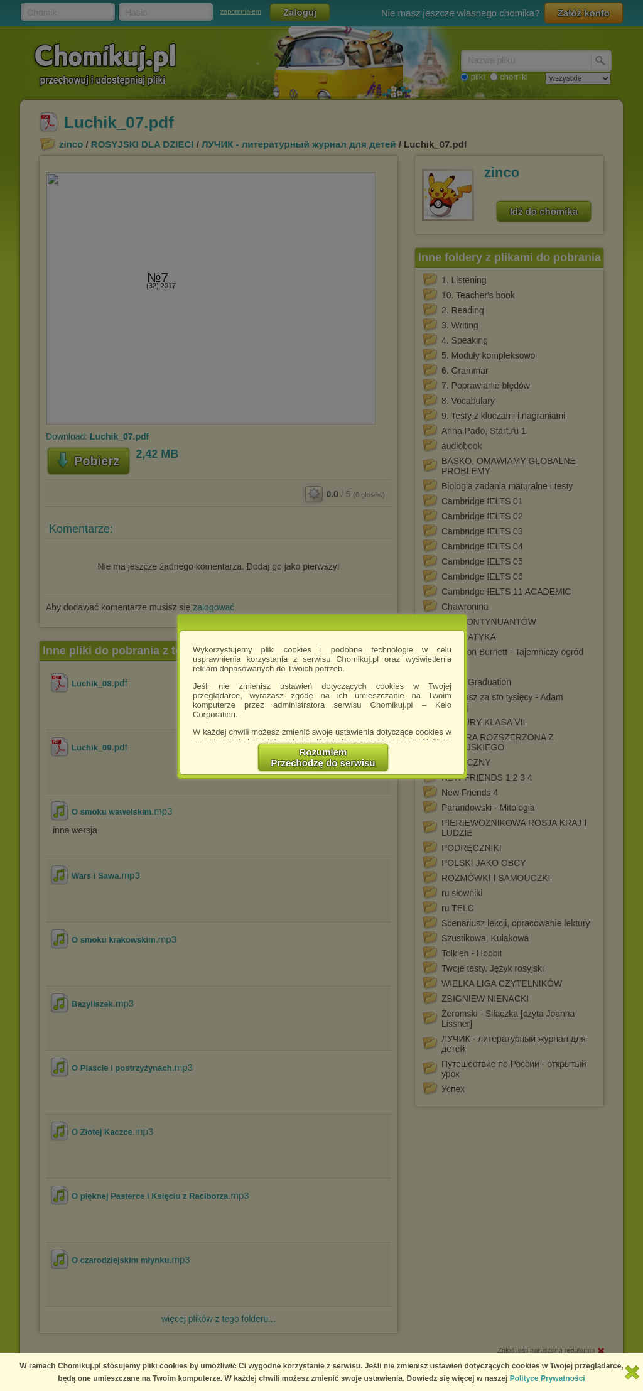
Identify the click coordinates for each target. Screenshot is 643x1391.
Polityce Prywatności (547, 1378)
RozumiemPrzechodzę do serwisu (323, 757)
